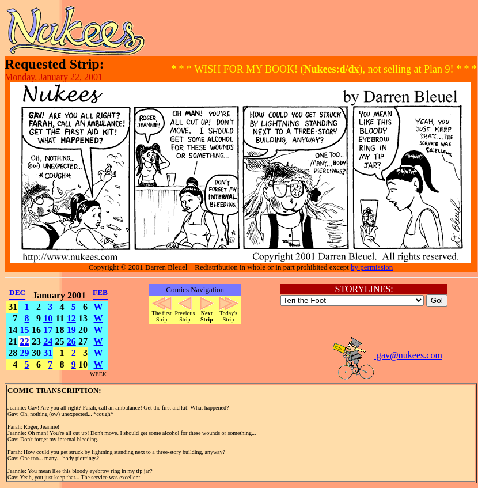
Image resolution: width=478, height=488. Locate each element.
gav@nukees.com (387, 355)
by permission (372, 267)
